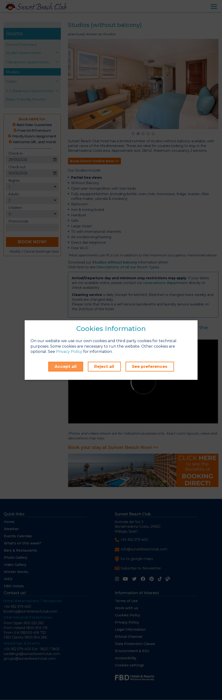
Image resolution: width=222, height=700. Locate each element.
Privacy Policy (69, 352)
